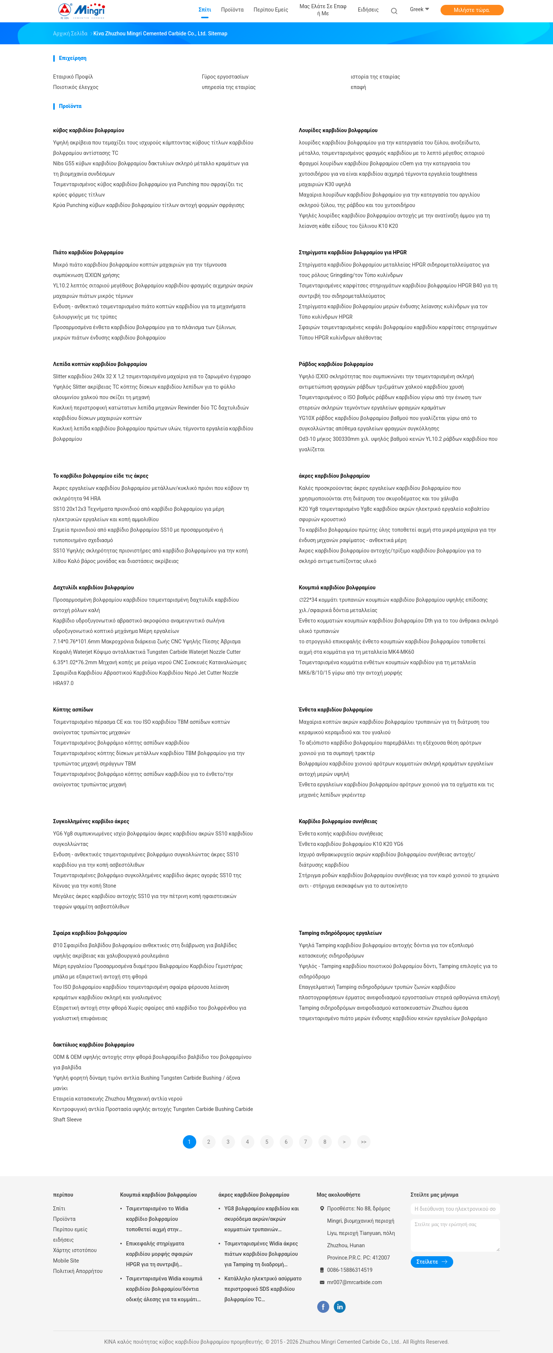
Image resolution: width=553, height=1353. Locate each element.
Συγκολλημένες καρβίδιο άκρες (91, 821)
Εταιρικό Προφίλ (73, 77)
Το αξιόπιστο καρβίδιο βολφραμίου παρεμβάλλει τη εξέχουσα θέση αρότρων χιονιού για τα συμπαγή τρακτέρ (390, 748)
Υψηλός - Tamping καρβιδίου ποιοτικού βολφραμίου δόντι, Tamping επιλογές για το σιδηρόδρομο (398, 971)
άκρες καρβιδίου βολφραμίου (334, 476)
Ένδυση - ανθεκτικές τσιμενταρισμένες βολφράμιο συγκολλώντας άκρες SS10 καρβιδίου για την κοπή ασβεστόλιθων (146, 859)
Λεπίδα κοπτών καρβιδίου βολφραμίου (100, 364)
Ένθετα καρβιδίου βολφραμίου (336, 710)
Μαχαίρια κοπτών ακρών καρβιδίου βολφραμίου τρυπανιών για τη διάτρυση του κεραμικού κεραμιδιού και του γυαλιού (394, 727)
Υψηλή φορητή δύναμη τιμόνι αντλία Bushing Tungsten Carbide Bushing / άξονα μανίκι (146, 1083)
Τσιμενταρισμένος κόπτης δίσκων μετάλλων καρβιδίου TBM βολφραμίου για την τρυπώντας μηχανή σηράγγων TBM (149, 758)
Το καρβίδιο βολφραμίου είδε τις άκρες (101, 476)
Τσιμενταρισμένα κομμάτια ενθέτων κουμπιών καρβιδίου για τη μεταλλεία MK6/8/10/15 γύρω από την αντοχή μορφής (387, 667)
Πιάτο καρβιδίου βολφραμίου (88, 252)
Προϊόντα (64, 1219)
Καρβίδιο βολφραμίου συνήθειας (338, 821)
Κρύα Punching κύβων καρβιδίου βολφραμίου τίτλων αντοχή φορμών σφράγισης (149, 205)
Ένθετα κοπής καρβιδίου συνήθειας (341, 834)
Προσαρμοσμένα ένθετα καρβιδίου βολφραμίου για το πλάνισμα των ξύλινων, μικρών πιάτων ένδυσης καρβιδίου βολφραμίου (144, 332)
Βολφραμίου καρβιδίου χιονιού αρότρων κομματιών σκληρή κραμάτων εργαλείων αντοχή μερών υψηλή (396, 769)
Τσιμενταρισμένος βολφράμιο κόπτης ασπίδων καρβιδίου (121, 743)
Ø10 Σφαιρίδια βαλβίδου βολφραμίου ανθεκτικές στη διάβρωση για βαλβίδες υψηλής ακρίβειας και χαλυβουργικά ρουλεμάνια (145, 950)
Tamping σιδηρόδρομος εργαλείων (340, 933)
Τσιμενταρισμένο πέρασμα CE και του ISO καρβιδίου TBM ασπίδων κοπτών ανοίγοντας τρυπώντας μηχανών (141, 727)
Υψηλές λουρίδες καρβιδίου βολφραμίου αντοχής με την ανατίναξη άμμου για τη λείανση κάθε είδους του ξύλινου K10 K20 (394, 221)
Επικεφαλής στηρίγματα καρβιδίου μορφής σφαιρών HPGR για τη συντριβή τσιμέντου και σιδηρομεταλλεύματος (159, 1255)
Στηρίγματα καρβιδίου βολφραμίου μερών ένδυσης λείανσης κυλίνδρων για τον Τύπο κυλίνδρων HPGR (393, 311)
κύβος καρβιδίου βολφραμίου (88, 130)
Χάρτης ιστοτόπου (75, 1250)
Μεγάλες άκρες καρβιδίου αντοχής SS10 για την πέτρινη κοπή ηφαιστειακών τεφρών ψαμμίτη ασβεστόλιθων (145, 901)
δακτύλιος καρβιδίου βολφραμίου (93, 1045)
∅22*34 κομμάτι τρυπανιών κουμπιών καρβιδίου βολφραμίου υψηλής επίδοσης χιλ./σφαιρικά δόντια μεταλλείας (393, 605)
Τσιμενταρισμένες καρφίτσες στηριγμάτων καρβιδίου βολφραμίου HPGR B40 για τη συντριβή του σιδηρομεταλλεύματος (398, 291)
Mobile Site (66, 1261)
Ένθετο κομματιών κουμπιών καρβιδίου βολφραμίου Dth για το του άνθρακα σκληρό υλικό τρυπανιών (399, 626)
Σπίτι (59, 1209)
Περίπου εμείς (70, 1229)
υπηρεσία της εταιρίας (229, 87)
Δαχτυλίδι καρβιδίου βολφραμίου (93, 587)
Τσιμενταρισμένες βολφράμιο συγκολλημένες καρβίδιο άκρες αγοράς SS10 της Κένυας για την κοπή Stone (147, 880)
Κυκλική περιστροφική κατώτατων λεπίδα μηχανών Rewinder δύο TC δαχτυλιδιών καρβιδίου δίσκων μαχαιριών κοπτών (151, 413)
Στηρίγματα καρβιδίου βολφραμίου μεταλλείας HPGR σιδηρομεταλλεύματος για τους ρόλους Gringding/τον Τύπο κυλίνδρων (394, 270)
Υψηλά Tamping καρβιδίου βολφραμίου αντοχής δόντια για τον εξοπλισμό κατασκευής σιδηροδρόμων (386, 950)
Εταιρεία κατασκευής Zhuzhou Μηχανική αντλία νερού (117, 1099)
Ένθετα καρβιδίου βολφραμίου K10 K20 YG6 (351, 844)
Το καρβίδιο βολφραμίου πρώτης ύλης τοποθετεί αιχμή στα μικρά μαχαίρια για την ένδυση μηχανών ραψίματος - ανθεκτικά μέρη (397, 535)
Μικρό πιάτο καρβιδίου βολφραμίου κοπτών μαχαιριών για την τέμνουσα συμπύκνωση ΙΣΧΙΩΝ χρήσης (139, 270)
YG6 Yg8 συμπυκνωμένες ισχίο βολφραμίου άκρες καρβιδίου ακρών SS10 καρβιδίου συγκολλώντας (153, 839)
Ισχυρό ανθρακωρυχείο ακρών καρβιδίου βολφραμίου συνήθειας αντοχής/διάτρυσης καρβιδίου (387, 859)
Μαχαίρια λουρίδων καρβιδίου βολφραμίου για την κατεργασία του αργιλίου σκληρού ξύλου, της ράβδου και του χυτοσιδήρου (389, 200)
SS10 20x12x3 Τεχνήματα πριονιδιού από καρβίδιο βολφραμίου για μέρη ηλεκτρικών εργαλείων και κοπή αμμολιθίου (139, 514)
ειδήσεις (63, 1240)
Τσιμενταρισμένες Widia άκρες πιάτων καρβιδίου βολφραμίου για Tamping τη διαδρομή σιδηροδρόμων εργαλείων (261, 1255)
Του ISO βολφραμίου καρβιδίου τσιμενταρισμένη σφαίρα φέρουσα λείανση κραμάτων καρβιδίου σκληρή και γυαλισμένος (141, 992)
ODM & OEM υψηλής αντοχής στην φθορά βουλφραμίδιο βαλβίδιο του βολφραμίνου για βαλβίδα (152, 1062)
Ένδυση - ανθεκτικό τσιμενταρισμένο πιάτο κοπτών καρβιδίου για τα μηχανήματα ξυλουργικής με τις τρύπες (149, 311)
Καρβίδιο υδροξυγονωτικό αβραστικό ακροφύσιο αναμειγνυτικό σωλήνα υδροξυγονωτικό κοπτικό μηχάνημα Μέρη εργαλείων (139, 626)
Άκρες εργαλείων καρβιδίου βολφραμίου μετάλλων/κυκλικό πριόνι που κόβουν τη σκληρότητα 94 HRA (151, 493)
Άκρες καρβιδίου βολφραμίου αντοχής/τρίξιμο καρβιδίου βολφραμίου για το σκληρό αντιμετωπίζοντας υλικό (390, 556)
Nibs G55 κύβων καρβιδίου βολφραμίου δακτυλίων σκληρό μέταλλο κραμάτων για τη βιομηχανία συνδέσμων (151, 168)
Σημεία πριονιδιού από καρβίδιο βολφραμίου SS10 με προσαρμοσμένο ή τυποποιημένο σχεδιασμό (138, 535)
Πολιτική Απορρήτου (78, 1271)
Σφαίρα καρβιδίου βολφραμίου (90, 933)
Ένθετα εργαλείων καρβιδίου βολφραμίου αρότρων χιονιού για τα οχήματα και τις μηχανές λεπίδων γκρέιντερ (396, 789)
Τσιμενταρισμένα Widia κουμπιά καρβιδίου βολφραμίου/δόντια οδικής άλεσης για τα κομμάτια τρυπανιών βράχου (164, 1290)
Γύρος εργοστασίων (225, 77)
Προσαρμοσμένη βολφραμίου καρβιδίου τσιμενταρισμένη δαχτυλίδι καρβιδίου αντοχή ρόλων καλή (146, 605)
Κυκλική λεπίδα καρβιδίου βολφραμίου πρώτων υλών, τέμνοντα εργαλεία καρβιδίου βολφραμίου (153, 434)
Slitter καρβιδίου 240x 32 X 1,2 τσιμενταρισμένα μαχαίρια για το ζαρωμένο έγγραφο (152, 376)
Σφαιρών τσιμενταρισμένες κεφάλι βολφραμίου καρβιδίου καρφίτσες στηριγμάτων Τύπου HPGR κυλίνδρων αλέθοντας (398, 332)
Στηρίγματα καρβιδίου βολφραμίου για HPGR (353, 252)
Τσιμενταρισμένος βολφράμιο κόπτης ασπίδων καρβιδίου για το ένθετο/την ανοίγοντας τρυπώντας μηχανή (143, 779)
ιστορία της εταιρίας (375, 77)
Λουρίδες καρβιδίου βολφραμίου (338, 130)
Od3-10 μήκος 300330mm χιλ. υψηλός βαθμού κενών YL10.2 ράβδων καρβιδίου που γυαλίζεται (398, 444)
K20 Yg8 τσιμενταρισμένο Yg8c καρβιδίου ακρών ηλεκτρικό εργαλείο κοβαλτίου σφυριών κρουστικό (394, 514)
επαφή (358, 87)
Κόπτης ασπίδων (73, 710)
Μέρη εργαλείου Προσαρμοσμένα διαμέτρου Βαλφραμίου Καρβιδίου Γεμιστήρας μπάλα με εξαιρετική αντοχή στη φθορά (148, 971)
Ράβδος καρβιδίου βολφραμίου (336, 364)
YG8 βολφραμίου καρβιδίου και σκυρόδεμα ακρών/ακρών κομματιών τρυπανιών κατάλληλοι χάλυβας (262, 1220)
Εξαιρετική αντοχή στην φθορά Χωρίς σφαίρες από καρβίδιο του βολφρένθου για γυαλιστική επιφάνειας (150, 1013)
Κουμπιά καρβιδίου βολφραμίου (337, 587)
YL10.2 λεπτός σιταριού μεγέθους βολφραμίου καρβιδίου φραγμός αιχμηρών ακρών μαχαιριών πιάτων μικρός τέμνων (153, 291)
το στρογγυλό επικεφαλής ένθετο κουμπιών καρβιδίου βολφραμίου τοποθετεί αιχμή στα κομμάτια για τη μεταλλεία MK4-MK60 (392, 647)
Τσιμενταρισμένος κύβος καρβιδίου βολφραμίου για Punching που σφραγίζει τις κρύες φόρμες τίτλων (148, 189)
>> (363, 1142)
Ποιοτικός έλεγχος (76, 87)
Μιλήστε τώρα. (472, 10)
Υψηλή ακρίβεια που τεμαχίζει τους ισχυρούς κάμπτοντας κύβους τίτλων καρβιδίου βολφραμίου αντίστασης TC (153, 148)
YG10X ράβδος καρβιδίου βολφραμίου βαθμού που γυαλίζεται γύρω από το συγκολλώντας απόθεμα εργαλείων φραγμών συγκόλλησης (388, 423)
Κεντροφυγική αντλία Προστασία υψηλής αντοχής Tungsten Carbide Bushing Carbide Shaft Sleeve (153, 1114)
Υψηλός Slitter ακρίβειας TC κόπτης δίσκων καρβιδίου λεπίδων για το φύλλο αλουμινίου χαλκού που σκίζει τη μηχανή (144, 392)
